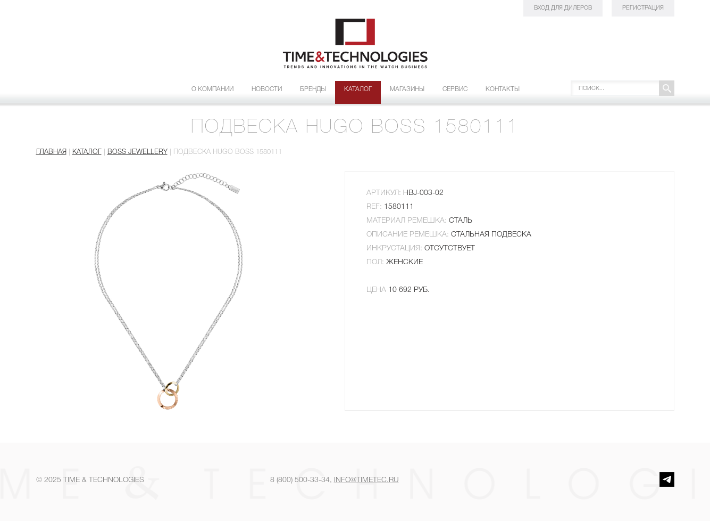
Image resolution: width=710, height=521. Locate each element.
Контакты (503, 89)
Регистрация (643, 8)
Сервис (454, 89)
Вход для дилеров (563, 8)
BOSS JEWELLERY (137, 152)
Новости (267, 89)
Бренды (313, 89)
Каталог (358, 89)
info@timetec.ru (366, 480)
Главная (51, 152)
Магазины (407, 89)
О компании (212, 89)
